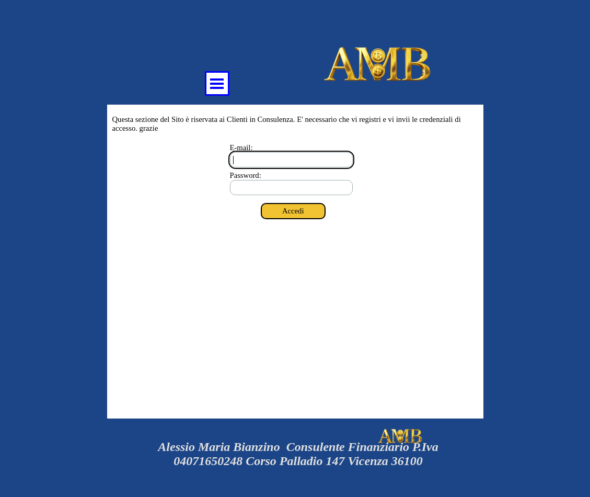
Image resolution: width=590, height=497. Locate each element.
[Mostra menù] (217, 83)
